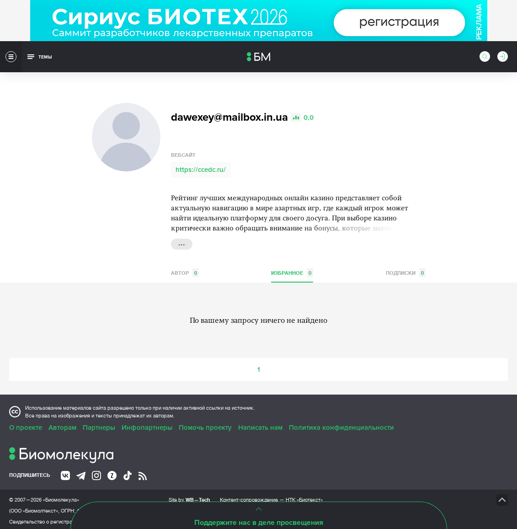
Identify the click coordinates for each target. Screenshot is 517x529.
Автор (185, 270)
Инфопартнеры (147, 425)
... (181, 240)
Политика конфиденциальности (341, 425)
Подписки (406, 270)
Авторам (62, 425)
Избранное (292, 270)
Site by (189, 497)
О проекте (25, 425)
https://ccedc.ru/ (201, 167)
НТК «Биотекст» (304, 497)
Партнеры (99, 425)
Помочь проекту (205, 425)
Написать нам (260, 425)
